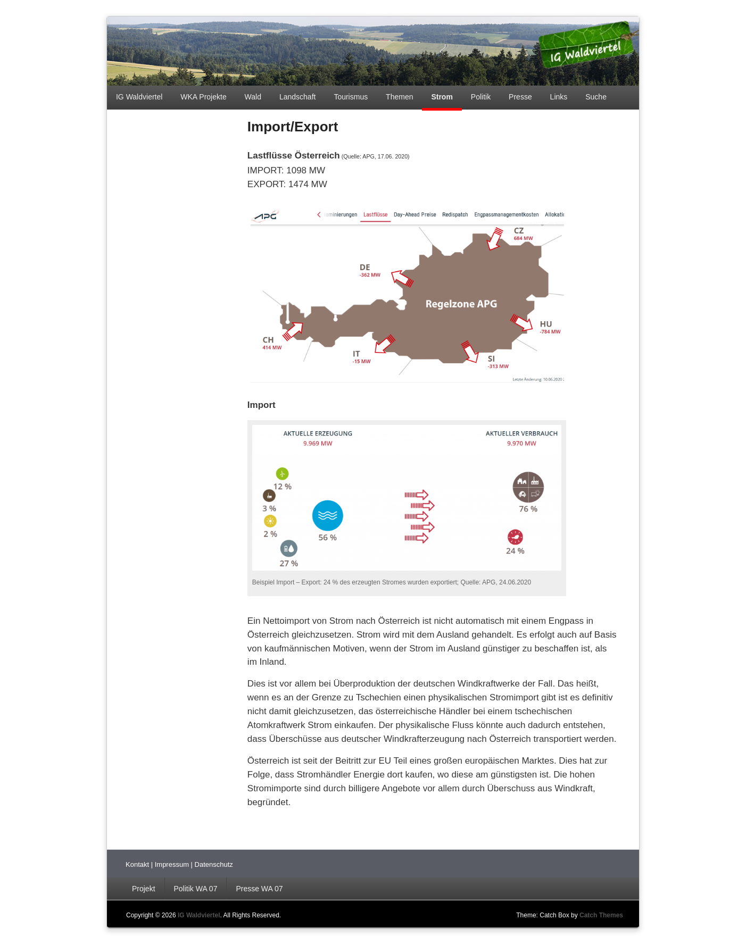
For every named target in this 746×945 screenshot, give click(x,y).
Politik (481, 97)
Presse (520, 97)
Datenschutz (214, 864)
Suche (596, 97)
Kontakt (138, 864)
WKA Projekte (203, 97)
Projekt (143, 888)
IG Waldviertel (139, 97)
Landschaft (297, 97)
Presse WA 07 (259, 888)
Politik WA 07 (195, 888)
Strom (441, 97)
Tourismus (351, 97)
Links (559, 97)
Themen (399, 97)
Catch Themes (601, 915)
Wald (253, 97)
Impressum (173, 864)
